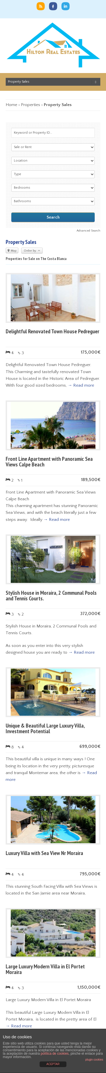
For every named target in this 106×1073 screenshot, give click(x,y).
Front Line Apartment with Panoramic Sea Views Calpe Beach (49, 461)
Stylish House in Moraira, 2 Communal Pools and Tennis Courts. (51, 595)
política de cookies (55, 1054)
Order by (32, 250)
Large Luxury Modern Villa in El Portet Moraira (45, 969)
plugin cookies (94, 1059)
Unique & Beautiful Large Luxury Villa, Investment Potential (45, 728)
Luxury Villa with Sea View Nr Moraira (44, 853)
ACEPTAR (53, 1064)
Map (12, 250)
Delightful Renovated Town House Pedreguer (52, 331)
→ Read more (81, 385)
